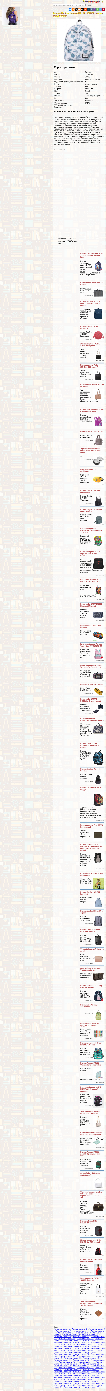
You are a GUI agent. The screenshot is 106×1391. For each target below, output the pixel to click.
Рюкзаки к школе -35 (91, 1352)
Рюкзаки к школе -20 (62, 1342)
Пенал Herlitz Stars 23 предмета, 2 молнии (89, 1024)
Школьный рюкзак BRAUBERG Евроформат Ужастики (91, 530)
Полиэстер (89, 74)
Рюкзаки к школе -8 (83, 1333)
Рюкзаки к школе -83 (91, 1387)
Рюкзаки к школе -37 (81, 1354)
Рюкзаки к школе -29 (81, 1348)
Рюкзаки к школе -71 (67, 1379)
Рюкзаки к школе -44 (62, 1360)
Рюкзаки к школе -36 (62, 1354)
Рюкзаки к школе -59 (91, 1370)
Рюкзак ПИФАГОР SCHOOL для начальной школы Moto (92, 255)
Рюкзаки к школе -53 (81, 1366)
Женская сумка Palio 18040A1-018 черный (89, 366)
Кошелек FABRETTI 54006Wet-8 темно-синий (90, 700)
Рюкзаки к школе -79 (67, 1385)
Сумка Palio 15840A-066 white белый (90, 1174)
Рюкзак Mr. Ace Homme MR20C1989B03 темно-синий (90, 303)
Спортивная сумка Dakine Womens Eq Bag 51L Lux (91, 666)
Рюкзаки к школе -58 (72, 1370)
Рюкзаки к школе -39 (67, 1356)
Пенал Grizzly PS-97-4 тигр (91, 684)
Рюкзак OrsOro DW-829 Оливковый (90, 491)
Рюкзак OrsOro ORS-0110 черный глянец (91, 1260)
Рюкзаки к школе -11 (90, 1335)
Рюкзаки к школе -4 (63, 1331)
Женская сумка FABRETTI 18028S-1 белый (91, 1279)
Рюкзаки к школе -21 (81, 1342)
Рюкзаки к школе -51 (91, 1364)
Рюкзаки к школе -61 (81, 1372)
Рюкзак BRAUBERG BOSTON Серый (88, 1222)
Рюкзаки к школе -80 (85, 1385)
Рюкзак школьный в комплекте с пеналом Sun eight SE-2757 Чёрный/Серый (91, 847)
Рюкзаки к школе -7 (65, 1333)
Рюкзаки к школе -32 (85, 1350)
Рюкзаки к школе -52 (62, 1366)
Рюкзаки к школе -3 (97, 1329)
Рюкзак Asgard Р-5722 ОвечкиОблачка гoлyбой (90, 1064)
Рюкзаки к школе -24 (85, 1344)
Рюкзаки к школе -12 (62, 1337)
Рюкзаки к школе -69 (81, 1377)
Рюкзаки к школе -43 (91, 1358)
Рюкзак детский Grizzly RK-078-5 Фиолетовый (92, 410)
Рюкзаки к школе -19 (91, 1341)
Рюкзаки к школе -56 (85, 1368)
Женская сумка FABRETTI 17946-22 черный (91, 345)
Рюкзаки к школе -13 (81, 1337)
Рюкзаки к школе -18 (72, 1341)
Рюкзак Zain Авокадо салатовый (89, 1006)
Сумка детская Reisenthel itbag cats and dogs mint (91, 1134)
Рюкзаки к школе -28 (62, 1348)
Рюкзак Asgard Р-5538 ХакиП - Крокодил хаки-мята (90, 1154)
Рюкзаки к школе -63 (67, 1374)
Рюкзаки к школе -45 (81, 1360)
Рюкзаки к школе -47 (67, 1362)
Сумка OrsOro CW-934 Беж (91, 432)
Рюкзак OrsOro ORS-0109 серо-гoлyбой (91, 510)
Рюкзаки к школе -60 (62, 1372)
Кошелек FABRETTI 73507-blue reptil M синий (91, 605)
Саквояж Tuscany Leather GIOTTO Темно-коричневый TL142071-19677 (91, 1195)
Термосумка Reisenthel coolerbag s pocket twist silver (90, 450)
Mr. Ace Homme (91, 84)
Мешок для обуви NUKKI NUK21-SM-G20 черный (91, 1241)
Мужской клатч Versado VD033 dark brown (90, 969)
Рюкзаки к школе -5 (81, 1331)
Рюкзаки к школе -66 (72, 1375)
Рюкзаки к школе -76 (62, 1383)
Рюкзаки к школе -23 (67, 1344)
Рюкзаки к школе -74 (72, 1381)
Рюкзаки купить (94, 1)
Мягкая (87, 77)
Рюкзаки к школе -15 (67, 1339)
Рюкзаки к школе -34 (72, 1352)
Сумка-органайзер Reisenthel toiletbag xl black (92, 719)
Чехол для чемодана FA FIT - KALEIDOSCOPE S (90, 581)
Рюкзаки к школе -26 (72, 1346)
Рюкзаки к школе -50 (72, 1364)
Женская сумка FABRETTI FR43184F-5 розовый (91, 1112)
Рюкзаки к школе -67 (91, 1375)
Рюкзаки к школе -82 (72, 1387)
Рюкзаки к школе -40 (85, 1356)
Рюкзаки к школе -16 (85, 1339)
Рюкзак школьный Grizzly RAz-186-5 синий (91, 986)
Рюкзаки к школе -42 (72, 1358)
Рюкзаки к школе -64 (85, 1374)
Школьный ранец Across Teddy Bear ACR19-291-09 (91, 645)
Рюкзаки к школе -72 (85, 1379)
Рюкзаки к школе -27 (91, 1346)
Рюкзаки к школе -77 (81, 1383)
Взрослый (89, 89)
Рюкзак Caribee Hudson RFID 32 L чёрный (90, 931)
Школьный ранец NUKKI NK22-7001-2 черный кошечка (90, 1089)
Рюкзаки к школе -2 (79, 1329)
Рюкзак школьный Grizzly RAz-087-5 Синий (91, 1044)
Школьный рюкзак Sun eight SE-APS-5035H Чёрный (90, 554)
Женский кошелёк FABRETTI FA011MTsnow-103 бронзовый (91, 1303)
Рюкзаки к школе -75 (91, 1381)
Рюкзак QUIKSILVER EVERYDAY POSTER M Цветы (89, 745)
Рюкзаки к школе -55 (67, 1368)
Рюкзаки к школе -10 (71, 1335)
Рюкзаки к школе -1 (62, 1329)
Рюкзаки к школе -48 (85, 1362)
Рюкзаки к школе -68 (62, 1377)
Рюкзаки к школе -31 (67, 1350)
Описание (58, 107)
